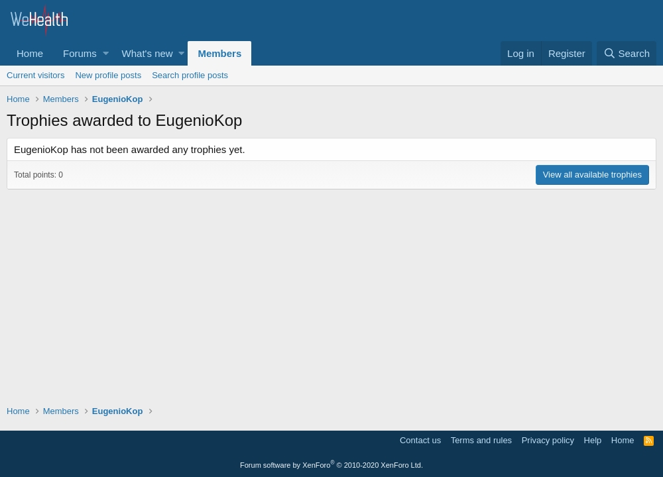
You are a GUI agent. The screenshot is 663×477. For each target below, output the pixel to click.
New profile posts (108, 75)
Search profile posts (190, 75)
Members (219, 53)
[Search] (626, 53)
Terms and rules (481, 440)
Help (593, 440)
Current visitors (35, 75)
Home (30, 53)
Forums (80, 53)
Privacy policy (548, 440)
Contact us (420, 440)
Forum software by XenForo (331, 465)
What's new (147, 53)
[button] (105, 53)
